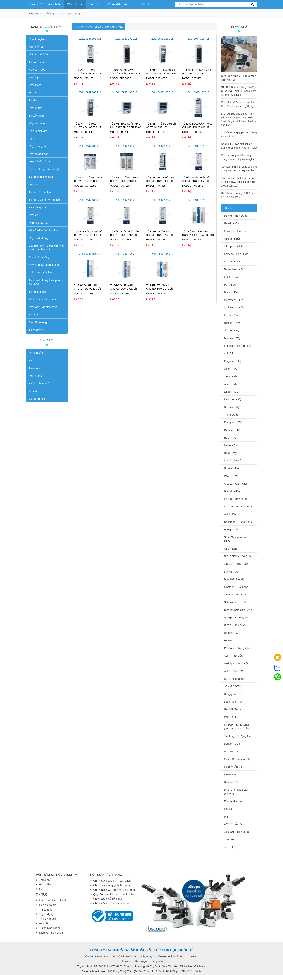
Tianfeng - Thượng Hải (237, 736)
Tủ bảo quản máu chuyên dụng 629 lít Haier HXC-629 (87, 288)
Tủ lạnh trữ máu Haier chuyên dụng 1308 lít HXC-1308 (125, 181)
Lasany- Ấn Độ (233, 766)
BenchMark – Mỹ (234, 579)
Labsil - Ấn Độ (232, 460)
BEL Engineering (234, 678)
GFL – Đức (230, 548)
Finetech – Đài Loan (236, 586)
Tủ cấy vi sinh (37, 115)
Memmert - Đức (233, 299)
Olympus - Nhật (233, 246)
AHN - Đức (230, 514)
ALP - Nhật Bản (233, 655)
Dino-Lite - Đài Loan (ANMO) (236, 791)
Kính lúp (34, 77)
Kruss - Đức (231, 315)
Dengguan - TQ (233, 694)
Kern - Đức (230, 774)
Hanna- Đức (231, 782)
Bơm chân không (39, 257)
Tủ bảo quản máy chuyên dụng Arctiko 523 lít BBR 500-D (125, 73)
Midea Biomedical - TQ (237, 759)
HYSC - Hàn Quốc (235, 625)
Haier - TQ (230, 437)
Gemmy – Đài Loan (235, 594)
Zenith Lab (230, 376)
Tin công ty (45, 909)
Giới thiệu (54, 4)
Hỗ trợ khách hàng (120, 4)
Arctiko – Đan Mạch (236, 483)
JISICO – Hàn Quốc (236, 563)
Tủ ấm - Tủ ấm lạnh (40, 192)
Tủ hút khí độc (37, 291)
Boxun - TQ (231, 751)
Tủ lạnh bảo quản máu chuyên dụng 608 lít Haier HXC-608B (197, 127)
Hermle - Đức (232, 468)
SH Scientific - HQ (235, 602)
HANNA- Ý (230, 640)
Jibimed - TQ (232, 330)
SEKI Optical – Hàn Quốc (235, 539)
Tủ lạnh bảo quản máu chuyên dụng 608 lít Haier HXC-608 (161, 181)
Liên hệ (144, 4)
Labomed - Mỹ (232, 399)
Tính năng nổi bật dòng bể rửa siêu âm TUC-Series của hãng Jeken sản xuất (238, 182)
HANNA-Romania (234, 709)
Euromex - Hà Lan (235, 231)
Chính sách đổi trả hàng (107, 898)
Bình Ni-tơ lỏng (38, 322)
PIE (226, 816)
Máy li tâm (35, 84)
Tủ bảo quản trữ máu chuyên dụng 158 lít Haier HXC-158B (124, 235)
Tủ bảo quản (36, 61)
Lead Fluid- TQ (233, 701)
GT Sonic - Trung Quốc (238, 648)
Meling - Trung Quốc (236, 663)
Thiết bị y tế (36, 329)
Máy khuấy (35, 107)
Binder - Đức (231, 292)
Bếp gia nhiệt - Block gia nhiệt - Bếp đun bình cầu (46, 247)
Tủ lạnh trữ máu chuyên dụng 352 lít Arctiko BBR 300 (87, 127)
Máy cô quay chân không (44, 264)
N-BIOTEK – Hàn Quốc (238, 556)
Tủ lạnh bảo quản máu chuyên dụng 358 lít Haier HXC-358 (89, 235)
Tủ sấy (33, 100)
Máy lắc (33, 214)
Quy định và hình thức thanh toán (113, 894)
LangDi (228, 808)
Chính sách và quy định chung (111, 885)
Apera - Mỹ (230, 383)
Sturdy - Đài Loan (234, 261)
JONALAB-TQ (232, 686)
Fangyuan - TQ (233, 422)
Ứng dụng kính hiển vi (52, 900)
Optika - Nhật (232, 238)
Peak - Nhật (231, 475)
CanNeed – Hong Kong (238, 521)
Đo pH (32, 92)
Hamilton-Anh (232, 223)
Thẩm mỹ (34, 368)
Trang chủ (35, 4)
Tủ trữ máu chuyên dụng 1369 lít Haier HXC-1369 (198, 235)
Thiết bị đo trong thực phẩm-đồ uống (46, 282)
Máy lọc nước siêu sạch (43, 306)
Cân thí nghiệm (38, 39)
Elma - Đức (231, 276)
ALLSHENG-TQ (233, 670)
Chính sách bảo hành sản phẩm (112, 880)
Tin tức (95, 4)
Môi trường (35, 375)
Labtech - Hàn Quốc (236, 253)
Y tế (31, 360)
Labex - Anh (231, 445)
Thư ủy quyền (47, 918)
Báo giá (43, 923)
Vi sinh (33, 391)
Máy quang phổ (38, 146)
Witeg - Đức (231, 529)
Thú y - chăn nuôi (39, 383)
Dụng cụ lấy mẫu (39, 222)
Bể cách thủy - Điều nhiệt (44, 169)
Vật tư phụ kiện (38, 398)
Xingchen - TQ (232, 361)
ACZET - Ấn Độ (233, 824)
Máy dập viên (37, 123)
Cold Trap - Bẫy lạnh (41, 272)
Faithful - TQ (231, 353)
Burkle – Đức (232, 743)
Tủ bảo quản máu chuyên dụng (98, 26)
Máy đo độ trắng (38, 238)
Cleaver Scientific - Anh (238, 609)
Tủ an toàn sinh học (41, 176)
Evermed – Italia (233, 801)
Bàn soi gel (35, 314)
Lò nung (33, 184)
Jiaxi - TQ (230, 847)
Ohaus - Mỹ (231, 391)
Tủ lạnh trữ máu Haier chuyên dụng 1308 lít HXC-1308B (89, 181)
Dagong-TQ (231, 632)
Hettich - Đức (232, 322)
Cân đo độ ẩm (47, 904)
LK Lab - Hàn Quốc (235, 498)
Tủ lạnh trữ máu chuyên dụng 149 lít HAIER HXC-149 (159, 288)
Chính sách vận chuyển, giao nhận (114, 889)
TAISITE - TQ (232, 839)
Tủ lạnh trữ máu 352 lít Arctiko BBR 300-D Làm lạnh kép (162, 73)
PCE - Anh (230, 716)
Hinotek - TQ (231, 407)
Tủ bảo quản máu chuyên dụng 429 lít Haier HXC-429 (123, 288)
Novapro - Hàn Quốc (236, 617)
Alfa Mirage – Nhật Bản (238, 506)
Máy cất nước (37, 69)
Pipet (32, 138)
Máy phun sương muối (42, 299)
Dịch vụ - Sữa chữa (51, 932)
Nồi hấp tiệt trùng (39, 54)
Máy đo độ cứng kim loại (43, 230)
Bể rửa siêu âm (38, 130)
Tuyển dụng (46, 914)
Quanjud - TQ (232, 429)
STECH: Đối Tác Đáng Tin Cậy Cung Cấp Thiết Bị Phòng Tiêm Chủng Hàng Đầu (238, 91)
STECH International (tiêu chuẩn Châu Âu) (236, 726)
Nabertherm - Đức (235, 269)
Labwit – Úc (231, 571)
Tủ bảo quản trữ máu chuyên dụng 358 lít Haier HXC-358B (196, 181)
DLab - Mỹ (230, 452)
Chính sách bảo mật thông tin (111, 903)
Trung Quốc (231, 414)
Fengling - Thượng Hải (237, 345)
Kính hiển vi (36, 46)
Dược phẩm (36, 352)
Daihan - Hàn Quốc (235, 215)
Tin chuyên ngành (50, 927)
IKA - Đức (230, 284)
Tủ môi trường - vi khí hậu (44, 199)
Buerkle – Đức (232, 491)
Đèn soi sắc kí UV (39, 161)
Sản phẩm (75, 4)
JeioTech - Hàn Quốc (236, 831)
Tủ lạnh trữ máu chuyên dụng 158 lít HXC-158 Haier (87, 73)
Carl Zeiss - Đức (234, 307)
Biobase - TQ (232, 338)
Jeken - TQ (230, 368)
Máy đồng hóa (37, 207)
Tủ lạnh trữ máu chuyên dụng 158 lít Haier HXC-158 (159, 235)
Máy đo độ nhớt (38, 153)
